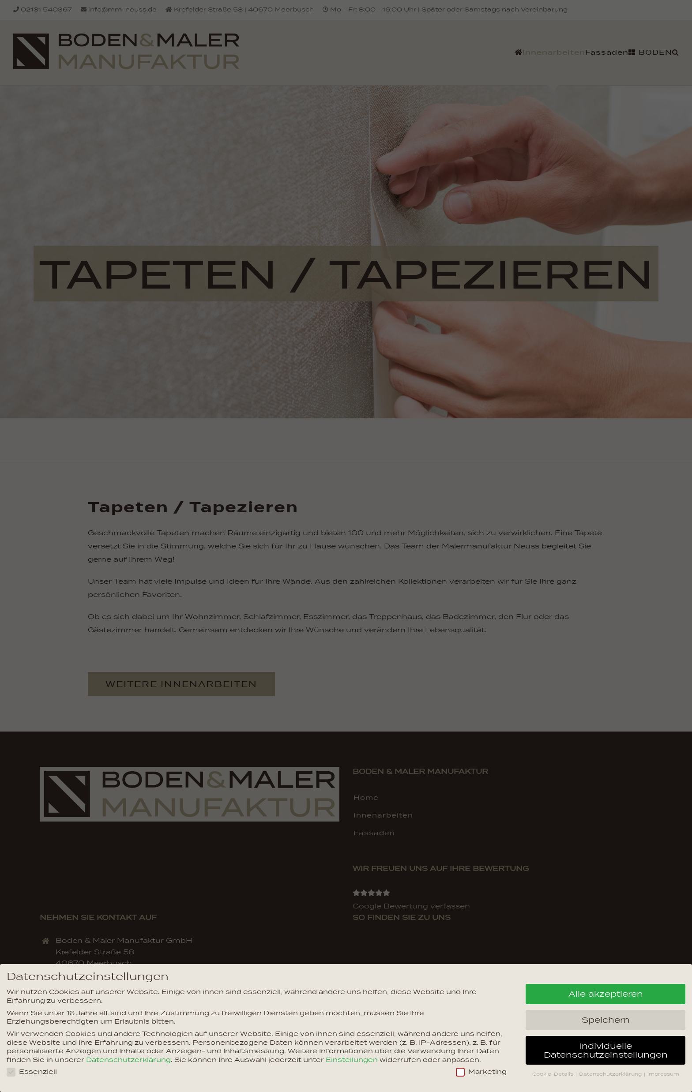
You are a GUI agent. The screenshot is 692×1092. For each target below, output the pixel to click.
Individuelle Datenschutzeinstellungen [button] (606, 1050)
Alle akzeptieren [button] (605, 994)
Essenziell (32, 1072)
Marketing (481, 1072)
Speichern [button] (606, 1020)
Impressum (663, 1073)
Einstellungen (352, 1059)
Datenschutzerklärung (128, 1059)
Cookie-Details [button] (553, 1073)
